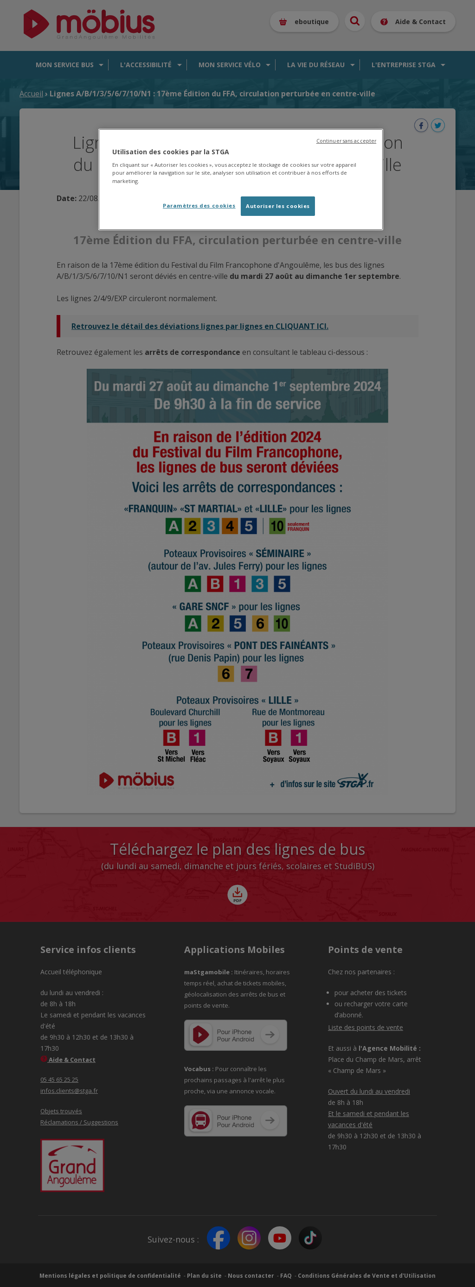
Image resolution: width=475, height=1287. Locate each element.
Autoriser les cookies (278, 205)
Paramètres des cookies (199, 205)
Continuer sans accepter (346, 141)
